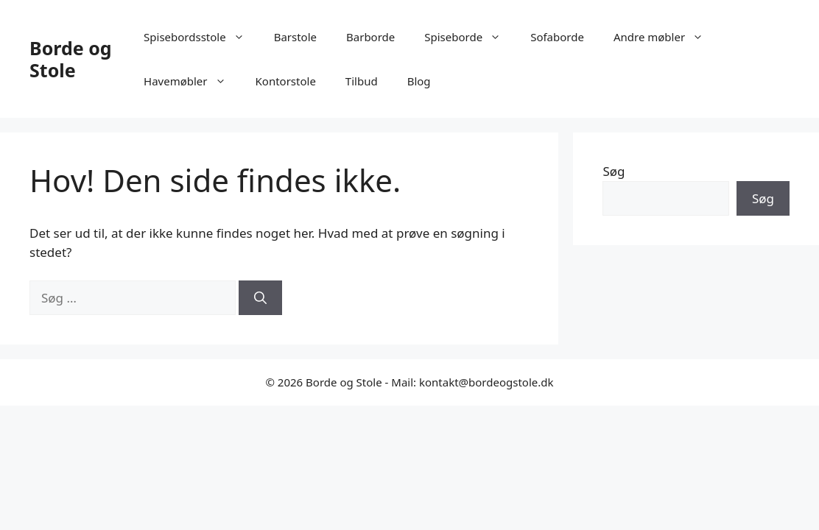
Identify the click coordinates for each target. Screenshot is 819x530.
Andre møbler (666, 37)
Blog (419, 81)
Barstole (295, 36)
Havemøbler (192, 81)
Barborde (370, 36)
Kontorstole (286, 81)
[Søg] (260, 298)
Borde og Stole (70, 58)
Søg (613, 171)
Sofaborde (557, 36)
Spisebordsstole (201, 37)
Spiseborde (470, 37)
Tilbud (361, 81)
